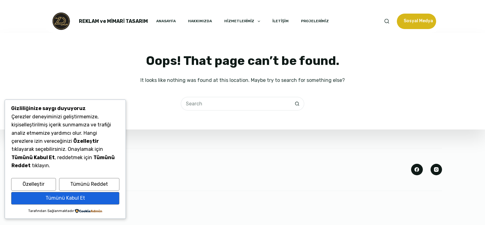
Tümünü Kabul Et (65, 198)
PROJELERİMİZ (315, 21)
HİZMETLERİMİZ (242, 21)
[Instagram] (436, 170)
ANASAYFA (166, 21)
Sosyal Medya (418, 20)
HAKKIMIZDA (200, 21)
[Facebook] (417, 170)
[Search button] (297, 104)
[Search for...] (235, 104)
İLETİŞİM (281, 21)
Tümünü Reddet (89, 184)
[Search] (386, 21)
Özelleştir (34, 184)
